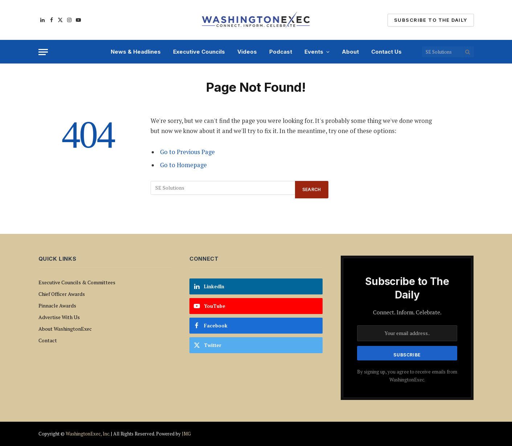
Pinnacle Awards (57, 305)
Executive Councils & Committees (76, 282)
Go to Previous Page (187, 152)
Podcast (280, 51)
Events (313, 51)
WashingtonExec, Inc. (88, 433)
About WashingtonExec (65, 328)
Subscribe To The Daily (430, 20)
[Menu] (43, 52)
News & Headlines (136, 51)
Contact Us (386, 51)
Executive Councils (199, 51)
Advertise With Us (59, 317)
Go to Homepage (183, 165)
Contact (47, 340)
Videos (247, 51)
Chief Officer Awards (61, 293)
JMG (186, 433)
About (350, 51)
